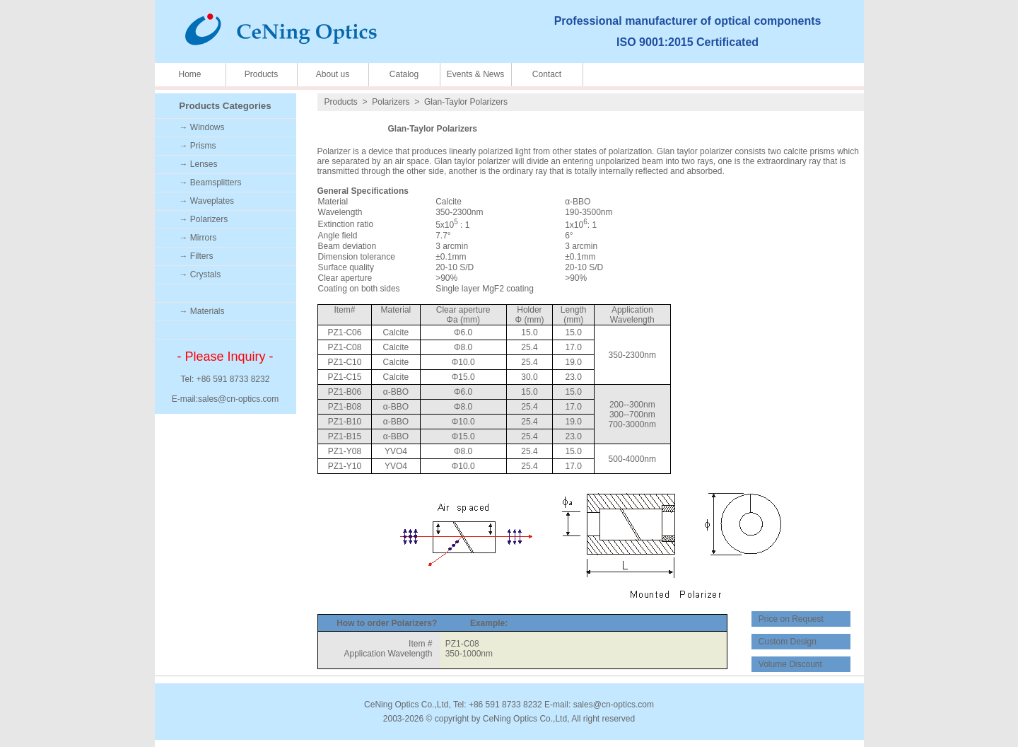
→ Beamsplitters (211, 182)
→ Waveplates (207, 201)
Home (189, 74)
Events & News (475, 74)
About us (332, 74)
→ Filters (196, 256)
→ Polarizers (204, 219)
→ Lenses (199, 164)
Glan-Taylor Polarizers (466, 102)
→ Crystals (200, 274)
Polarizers (390, 102)
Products (261, 74)
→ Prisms (198, 146)
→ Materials (202, 311)
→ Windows (202, 127)
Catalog (404, 74)
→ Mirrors (198, 238)
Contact (546, 74)
